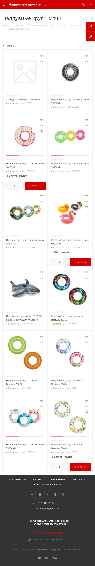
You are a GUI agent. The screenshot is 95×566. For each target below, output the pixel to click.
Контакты (78, 478)
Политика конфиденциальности (50, 539)
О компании (17, 478)
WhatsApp (63, 494)
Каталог (38, 478)
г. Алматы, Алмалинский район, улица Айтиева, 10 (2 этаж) (49, 521)
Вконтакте (32, 494)
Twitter (47, 494)
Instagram (55, 494)
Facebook (40, 494)
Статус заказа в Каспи (48, 484)
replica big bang (11, 39)
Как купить (58, 478)
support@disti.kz (49, 507)
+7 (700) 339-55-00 (48, 502)
